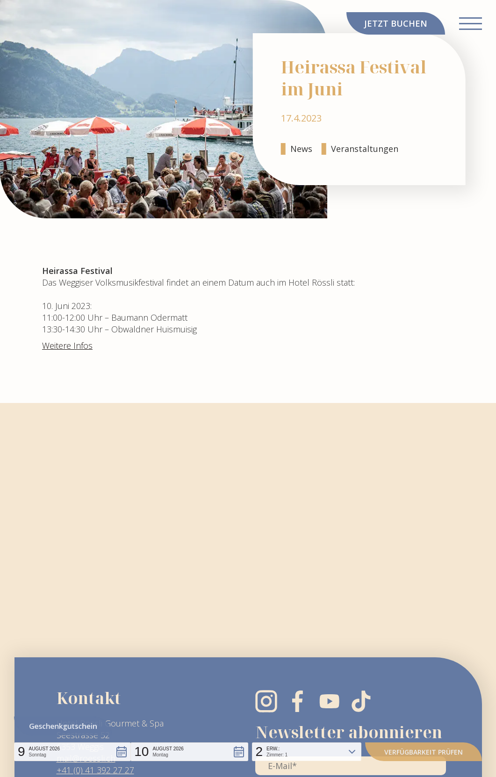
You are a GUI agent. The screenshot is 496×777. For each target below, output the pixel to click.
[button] (72, 751)
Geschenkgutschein (63, 726)
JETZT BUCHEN (395, 23)
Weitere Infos (67, 345)
